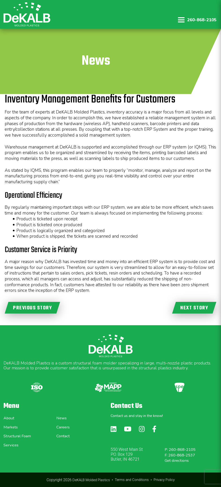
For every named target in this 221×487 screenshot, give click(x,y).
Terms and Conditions (132, 480)
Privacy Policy (166, 480)
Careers (63, 427)
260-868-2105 (201, 20)
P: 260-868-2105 (182, 449)
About (9, 418)
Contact (63, 436)
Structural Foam (19, 436)
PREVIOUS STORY (32, 308)
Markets (11, 427)
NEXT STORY (194, 308)
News (61, 418)
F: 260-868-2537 (181, 455)
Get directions (178, 460)
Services (11, 445)
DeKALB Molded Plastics (89, 480)
